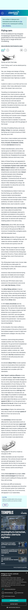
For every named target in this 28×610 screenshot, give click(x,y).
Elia (21, 21)
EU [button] (7, 50)
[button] (2, 13)
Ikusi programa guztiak (20, 567)
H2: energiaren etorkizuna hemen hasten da (9, 559)
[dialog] (14, 590)
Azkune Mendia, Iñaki (7, 46)
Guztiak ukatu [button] (14, 604)
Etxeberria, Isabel (18, 46)
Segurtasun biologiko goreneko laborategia (8, 543)
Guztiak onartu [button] (14, 600)
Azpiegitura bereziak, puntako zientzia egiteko (13, 535)
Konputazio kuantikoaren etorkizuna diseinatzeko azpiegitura (9, 551)
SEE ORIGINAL (6, 26)
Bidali (5, 505)
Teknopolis (7, 512)
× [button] (26, 573)
